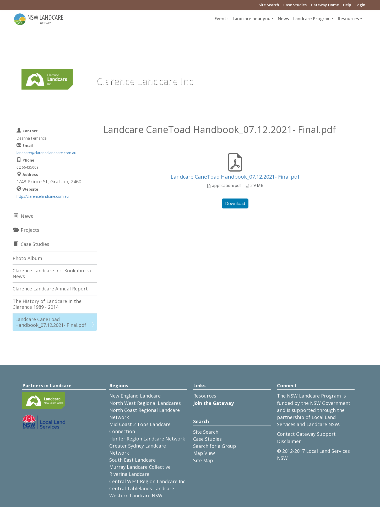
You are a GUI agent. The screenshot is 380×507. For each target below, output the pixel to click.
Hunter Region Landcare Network (147, 439)
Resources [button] (348, 18)
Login (360, 4)
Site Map (203, 460)
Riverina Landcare (129, 474)
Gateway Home (325, 4)
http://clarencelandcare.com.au (43, 196)
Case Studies (295, 4)
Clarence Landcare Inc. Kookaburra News (52, 273)
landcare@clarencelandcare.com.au (46, 152)
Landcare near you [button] (251, 18)
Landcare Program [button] (311, 18)
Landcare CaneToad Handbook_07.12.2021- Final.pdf (235, 176)
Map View (204, 453)
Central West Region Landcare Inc (147, 481)
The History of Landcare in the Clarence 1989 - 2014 (47, 304)
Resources (204, 396)
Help (347, 4)
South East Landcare (132, 460)
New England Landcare (135, 396)
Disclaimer (289, 441)
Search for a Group (214, 446)
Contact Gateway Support (306, 434)
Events (222, 18)
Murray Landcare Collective (140, 467)
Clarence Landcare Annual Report (50, 288)
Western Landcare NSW (135, 495)
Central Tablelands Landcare (141, 488)
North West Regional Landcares (145, 403)
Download (235, 203)
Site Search (269, 4)
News (283, 18)
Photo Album (27, 258)
